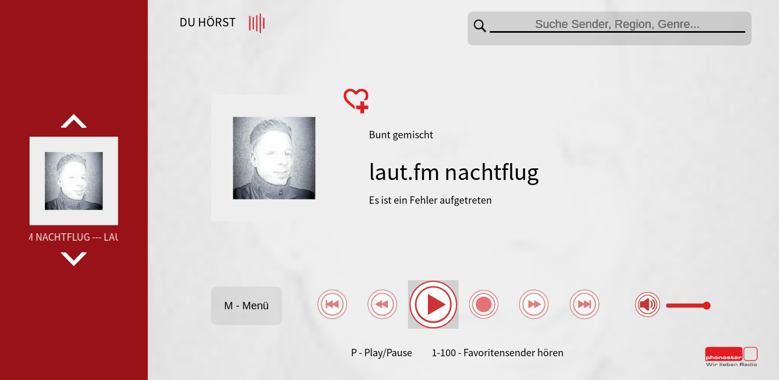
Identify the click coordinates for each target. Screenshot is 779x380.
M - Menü (246, 305)
